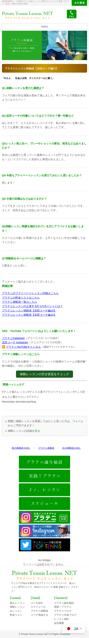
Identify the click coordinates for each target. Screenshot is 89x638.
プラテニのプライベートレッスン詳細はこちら (30, 293)
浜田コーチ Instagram (15, 342)
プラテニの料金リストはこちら (21, 297)
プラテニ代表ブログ (65, 614)
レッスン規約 (61, 619)
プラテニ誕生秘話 (64, 603)
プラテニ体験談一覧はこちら (19, 301)
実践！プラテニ (62, 606)
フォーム (77, 421)
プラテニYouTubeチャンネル (23, 346)
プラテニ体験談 (46, 448)
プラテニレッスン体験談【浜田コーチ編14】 (29, 310)
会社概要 (79, 3)
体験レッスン (17, 606)
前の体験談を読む (21, 448)
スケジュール (38, 606)
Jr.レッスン (16, 610)
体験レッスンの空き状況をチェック (44, 374)
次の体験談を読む (71, 448)
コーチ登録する (39, 614)
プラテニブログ (62, 610)
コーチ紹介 (37, 603)
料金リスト (16, 614)
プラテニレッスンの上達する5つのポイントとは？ (32, 306)
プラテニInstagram (13, 338)
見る (37, 430)
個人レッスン (17, 603)
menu (44, 26)
